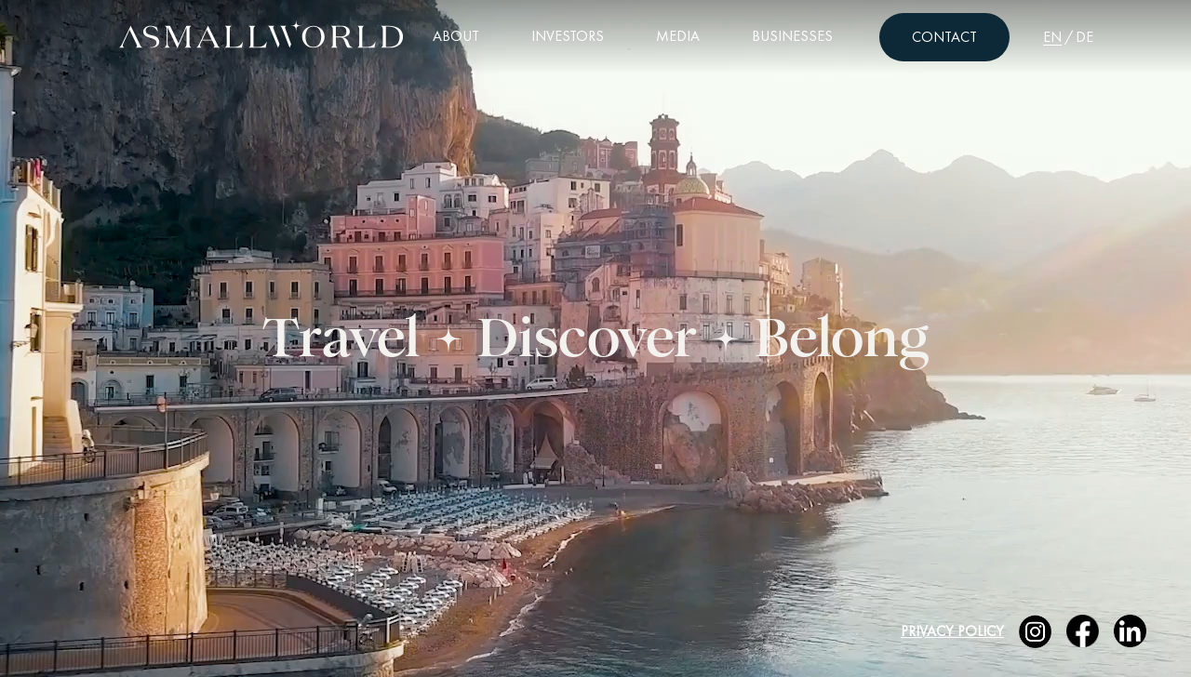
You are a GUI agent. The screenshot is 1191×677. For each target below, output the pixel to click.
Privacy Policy (952, 631)
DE (1084, 36)
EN (1052, 36)
